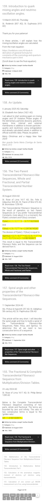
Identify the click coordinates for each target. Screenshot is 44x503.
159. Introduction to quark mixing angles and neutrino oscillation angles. (19, 10)
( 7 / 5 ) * (16, 221)
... (22, 495)
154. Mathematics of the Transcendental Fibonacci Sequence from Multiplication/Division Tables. (22, 459)
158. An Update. (12, 102)
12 (17, 498)
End (29, 498)
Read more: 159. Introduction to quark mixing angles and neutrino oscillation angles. (22, 82)
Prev (13, 495)
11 (12, 498)
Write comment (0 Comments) (17, 93)
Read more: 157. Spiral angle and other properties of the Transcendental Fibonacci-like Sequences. (22, 351)
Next (23, 498)
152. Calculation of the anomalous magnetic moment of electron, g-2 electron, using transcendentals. (22, 475)
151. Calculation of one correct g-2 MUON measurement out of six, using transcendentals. (22, 483)
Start (6, 495)
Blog (12, 68)
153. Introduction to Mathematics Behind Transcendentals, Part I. (22, 467)
